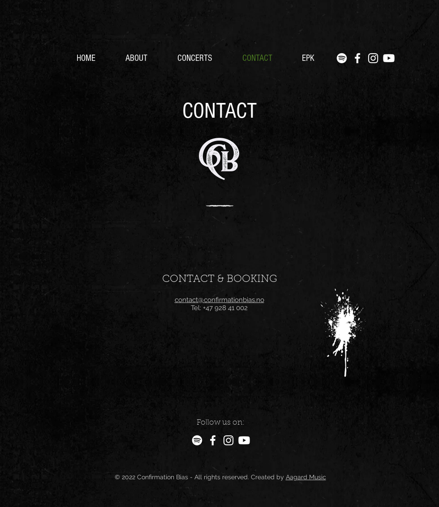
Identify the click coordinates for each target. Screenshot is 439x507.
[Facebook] (357, 58)
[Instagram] (373, 58)
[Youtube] (389, 58)
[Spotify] (342, 58)
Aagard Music (306, 477)
